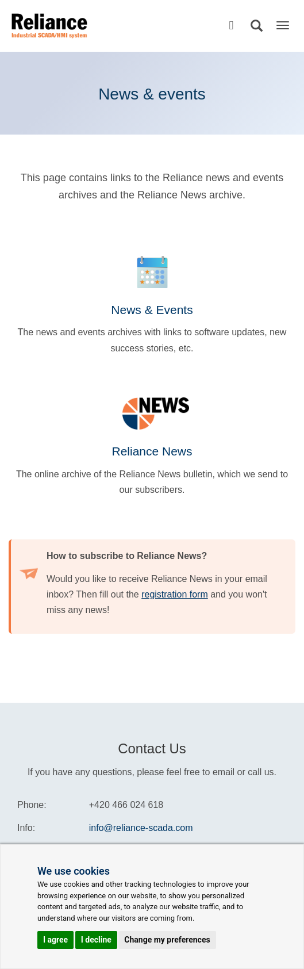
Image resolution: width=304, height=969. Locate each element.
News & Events (152, 309)
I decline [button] (96, 939)
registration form (174, 594)
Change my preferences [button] (167, 939)
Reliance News (151, 451)
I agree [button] (55, 939)
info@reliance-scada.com (141, 828)
